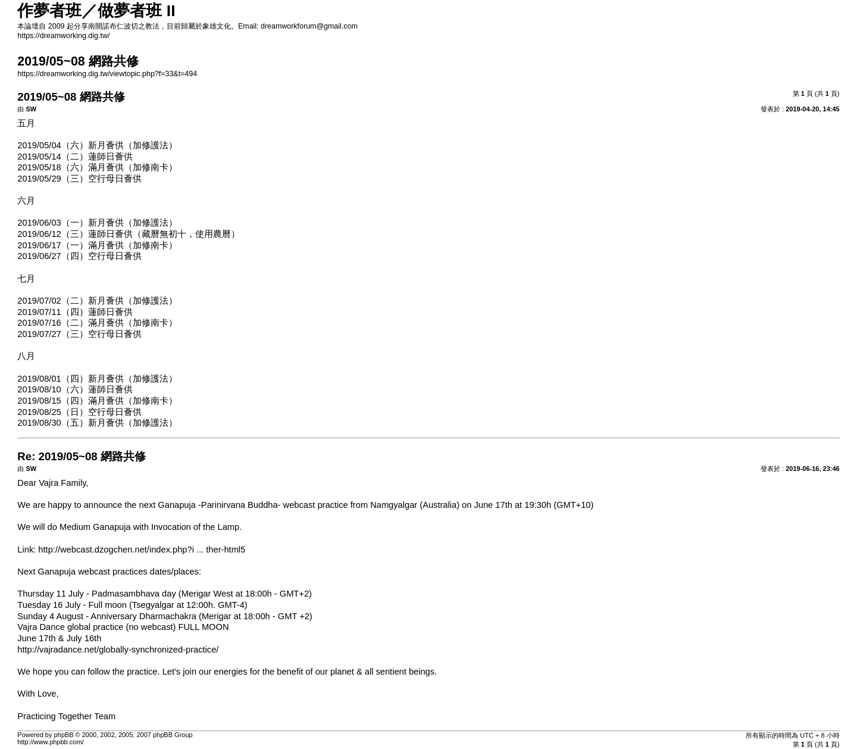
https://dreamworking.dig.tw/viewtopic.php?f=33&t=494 (107, 74)
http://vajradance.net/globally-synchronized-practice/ (117, 649)
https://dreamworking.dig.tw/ (63, 36)
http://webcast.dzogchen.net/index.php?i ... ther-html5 (141, 549)
